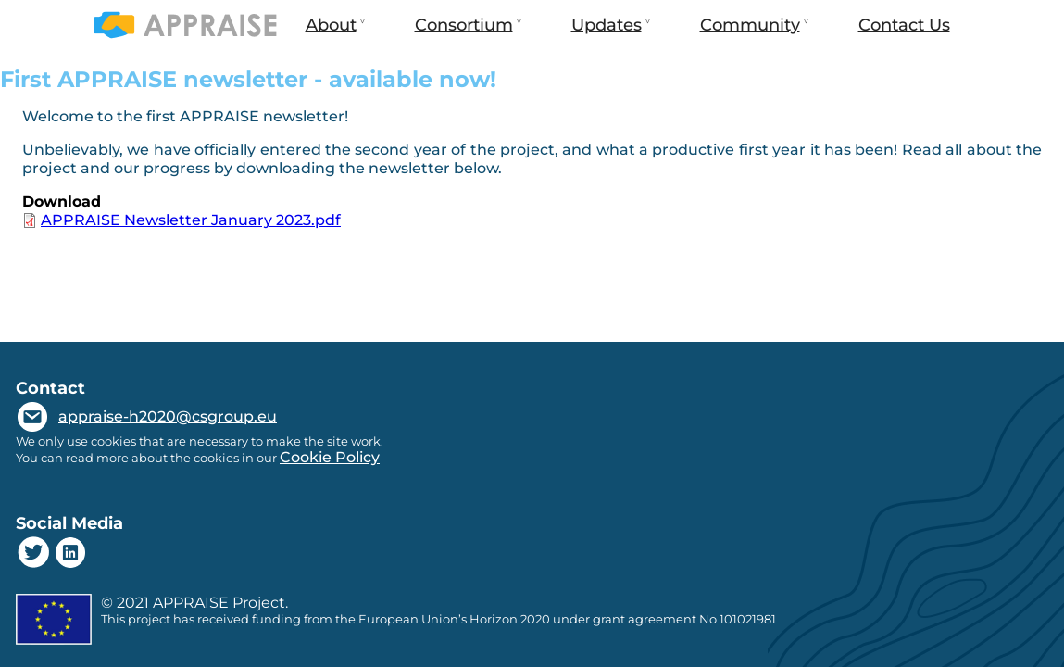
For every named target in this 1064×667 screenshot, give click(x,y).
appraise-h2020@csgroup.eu (167, 416)
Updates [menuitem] (604, 32)
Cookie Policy (330, 457)
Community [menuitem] (748, 32)
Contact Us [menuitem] (904, 25)
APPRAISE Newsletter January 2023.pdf (191, 220)
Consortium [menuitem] (462, 32)
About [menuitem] (329, 32)
